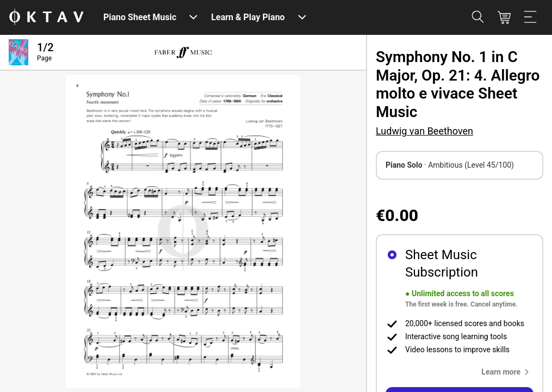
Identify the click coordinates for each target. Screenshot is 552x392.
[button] (507, 371)
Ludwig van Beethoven (424, 131)
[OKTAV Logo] (46, 17)
